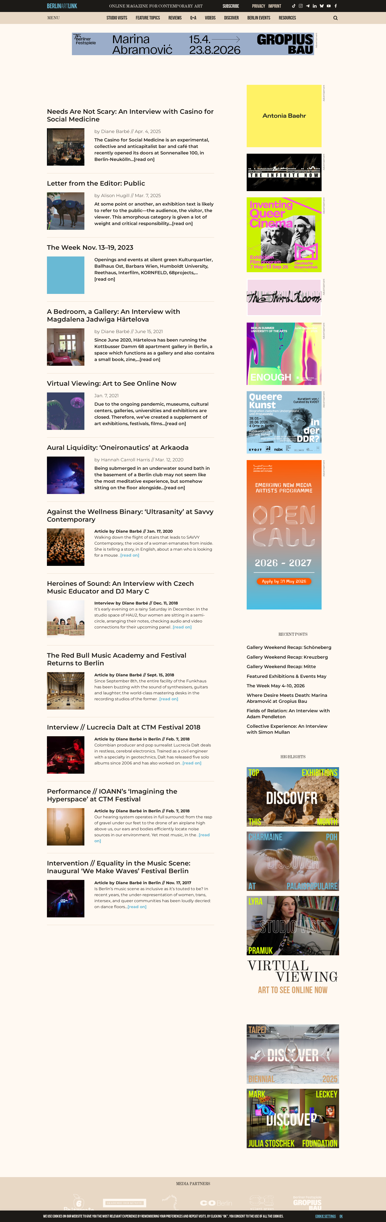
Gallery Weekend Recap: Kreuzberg (287, 657)
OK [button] (341, 1216)
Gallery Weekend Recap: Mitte (281, 666)
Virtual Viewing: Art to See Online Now (112, 383)
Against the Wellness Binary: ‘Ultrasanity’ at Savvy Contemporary (130, 515)
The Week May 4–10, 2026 (276, 686)
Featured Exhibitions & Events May (286, 676)
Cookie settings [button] (325, 1216)
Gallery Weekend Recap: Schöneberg (289, 647)
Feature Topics (148, 17)
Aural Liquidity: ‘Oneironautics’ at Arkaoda (118, 448)
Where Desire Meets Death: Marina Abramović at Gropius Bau (287, 698)
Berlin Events (258, 17)
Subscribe (231, 6)
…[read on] (143, 159)
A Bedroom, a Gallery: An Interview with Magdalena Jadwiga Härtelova (113, 315)
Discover (231, 17)
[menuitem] (117, 20)
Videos (210, 17)
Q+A (193, 17)
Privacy (258, 6)
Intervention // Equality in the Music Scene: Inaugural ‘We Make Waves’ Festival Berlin (118, 867)
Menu (53, 18)
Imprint (274, 6)
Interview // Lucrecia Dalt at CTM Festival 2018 (123, 727)
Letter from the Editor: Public (96, 183)
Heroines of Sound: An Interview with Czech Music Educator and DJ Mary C (120, 587)
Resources (287, 17)
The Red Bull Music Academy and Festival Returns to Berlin (117, 659)
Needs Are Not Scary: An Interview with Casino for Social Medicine (130, 115)
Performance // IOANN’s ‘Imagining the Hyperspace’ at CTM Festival (112, 795)
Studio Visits (117, 17)
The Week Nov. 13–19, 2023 (90, 247)
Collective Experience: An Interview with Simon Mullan (287, 729)
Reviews (175, 17)
